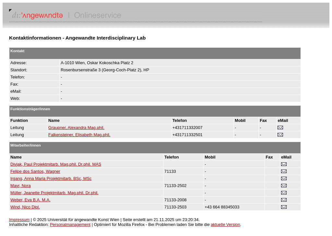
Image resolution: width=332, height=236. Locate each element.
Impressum (19, 219)
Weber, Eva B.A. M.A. (30, 199)
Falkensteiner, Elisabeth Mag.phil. (79, 134)
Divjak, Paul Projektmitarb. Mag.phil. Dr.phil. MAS (55, 164)
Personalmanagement (70, 224)
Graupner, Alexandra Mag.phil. (76, 127)
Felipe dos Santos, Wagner (35, 171)
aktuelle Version (225, 224)
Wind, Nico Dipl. (25, 207)
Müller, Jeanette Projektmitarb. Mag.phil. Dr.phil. (54, 192)
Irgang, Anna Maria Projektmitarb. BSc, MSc (50, 178)
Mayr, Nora (20, 185)
